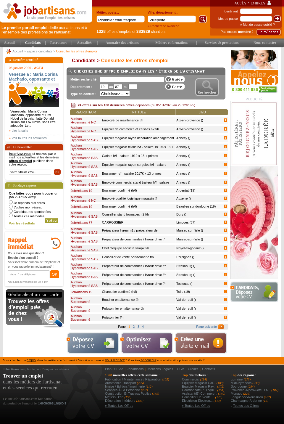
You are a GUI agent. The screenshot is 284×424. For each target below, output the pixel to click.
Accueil (9, 43)
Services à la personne (123, 390)
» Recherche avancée (163, 26)
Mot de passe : (229, 18)
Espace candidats (39, 51)
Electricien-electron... (198, 400)
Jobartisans (135, 369)
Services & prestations (221, 43)
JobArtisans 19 (81, 190)
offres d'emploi (20, 161)
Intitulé (138, 112)
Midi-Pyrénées (241, 383)
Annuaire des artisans (122, 43)
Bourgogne (239, 386)
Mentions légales (160, 369)
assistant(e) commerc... (200, 393)
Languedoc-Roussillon (247, 397)
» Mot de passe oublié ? (257, 24)
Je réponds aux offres (29, 203)
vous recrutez (115, 360)
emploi (31, 360)
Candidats (33, 43)
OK (54, 274)
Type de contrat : (83, 94)
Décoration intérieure (120, 400)
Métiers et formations (171, 43)
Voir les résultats (22, 223)
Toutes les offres (246, 405)
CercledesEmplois (52, 403)
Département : (81, 87)
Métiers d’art (114, 397)
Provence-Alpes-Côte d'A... (251, 390)
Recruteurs (58, 43)
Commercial (191, 379)
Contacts (208, 369)
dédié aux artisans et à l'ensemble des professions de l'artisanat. (44, 29)
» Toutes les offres (119, 405)
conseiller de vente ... (198, 397)
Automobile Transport (121, 383)
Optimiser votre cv (146, 343)
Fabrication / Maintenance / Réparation (133, 379)
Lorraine (237, 379)
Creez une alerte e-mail (201, 343)
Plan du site (114, 369)
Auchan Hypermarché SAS (84, 138)
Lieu (202, 112)
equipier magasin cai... (199, 383)
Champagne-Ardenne (247, 400)
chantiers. (151, 32)
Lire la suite (20, 130)
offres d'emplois (113, 32)
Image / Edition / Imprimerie (125, 386)
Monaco (237, 393)
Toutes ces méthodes (29, 216)
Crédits (193, 369)
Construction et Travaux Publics (128, 393)
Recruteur (85, 112)
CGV (180, 369)
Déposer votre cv (93, 343)
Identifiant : (232, 11)
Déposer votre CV (256, 292)
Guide (175, 79)
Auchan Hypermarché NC (83, 120)
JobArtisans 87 (81, 222)
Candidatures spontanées (32, 211)
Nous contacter (265, 43)
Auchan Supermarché (80, 299)
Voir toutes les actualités (29, 138)
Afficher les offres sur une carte (175, 86)
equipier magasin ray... (199, 386)
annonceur (148, 360)
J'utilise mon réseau (28, 207)
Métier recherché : (84, 79)
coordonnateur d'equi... (199, 390)
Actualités (84, 43)
